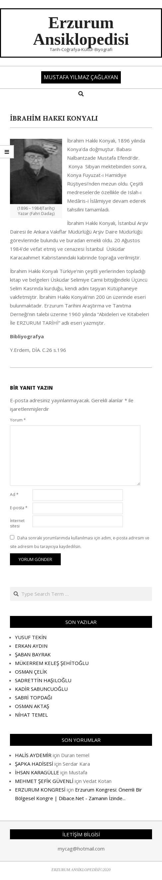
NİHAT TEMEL (31, 714)
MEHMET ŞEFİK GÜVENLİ (44, 781)
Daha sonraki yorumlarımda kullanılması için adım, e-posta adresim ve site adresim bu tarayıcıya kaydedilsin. (79, 542)
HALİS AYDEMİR (33, 755)
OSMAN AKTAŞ (32, 706)
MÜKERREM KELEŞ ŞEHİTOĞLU (52, 663)
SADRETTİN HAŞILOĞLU (43, 680)
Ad (14, 494)
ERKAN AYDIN (31, 645)
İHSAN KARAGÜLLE (37, 772)
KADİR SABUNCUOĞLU (41, 689)
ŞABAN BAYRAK (33, 654)
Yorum (18, 420)
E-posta (19, 508)
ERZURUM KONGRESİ (40, 789)
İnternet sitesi (17, 523)
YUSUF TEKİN (30, 637)
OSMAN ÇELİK (31, 671)
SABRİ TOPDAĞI (33, 697)
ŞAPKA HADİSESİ (34, 763)
